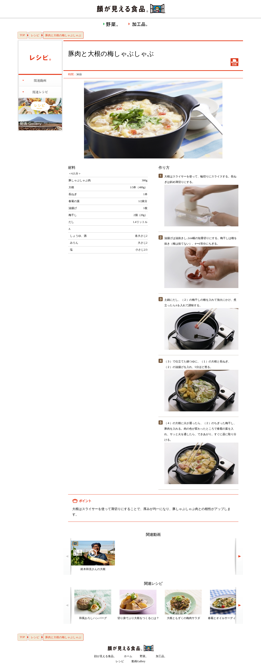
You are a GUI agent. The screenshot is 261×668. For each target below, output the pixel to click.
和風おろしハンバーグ (93, 618)
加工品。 (161, 656)
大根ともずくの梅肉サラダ (183, 618)
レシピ (35, 35)
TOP (22, 35)
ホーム (128, 656)
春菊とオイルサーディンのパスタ (228, 618)
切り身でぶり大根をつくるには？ (138, 618)
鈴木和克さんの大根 (93, 569)
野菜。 (144, 656)
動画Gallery (138, 661)
